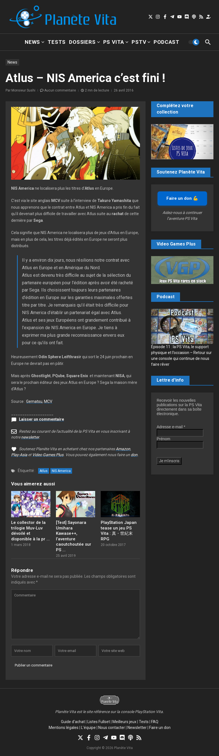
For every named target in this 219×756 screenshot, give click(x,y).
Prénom (163, 439)
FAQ (154, 721)
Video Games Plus (47, 454)
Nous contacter (111, 727)
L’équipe (88, 727)
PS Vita (116, 42)
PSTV (141, 42)
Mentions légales (63, 727)
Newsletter (137, 727)
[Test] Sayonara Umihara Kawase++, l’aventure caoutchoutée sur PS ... (73, 536)
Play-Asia (19, 454)
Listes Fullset (98, 721)
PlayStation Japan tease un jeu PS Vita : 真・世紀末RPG (119, 530)
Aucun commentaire (60, 90)
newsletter (30, 437)
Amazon (123, 449)
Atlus (44, 471)
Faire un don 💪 (182, 198)
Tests (57, 42)
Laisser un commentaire (41, 419)
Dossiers (84, 42)
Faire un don (160, 727)
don (134, 454)
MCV (48, 401)
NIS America (61, 471)
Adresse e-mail (171, 427)
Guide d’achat (73, 721)
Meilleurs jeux (124, 721)
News (34, 42)
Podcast (166, 42)
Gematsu (34, 401)
